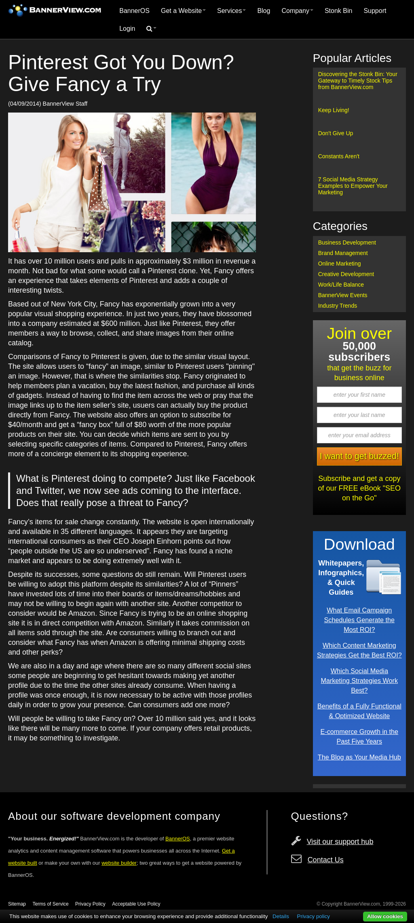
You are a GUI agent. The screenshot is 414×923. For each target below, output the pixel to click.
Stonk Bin (338, 10)
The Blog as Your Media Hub (359, 757)
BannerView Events (343, 295)
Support (374, 10)
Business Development (347, 242)
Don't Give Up (335, 133)
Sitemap (17, 904)
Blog (263, 10)
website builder (119, 863)
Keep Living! (333, 110)
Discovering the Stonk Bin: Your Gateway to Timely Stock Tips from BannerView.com (357, 80)
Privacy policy (313, 916)
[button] (151, 29)
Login (127, 28)
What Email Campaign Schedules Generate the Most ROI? (359, 619)
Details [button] (280, 916)
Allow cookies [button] (385, 916)
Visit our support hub (340, 842)
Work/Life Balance (341, 284)
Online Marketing (339, 263)
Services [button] (231, 10)
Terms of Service (50, 904)
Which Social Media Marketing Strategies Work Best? (359, 680)
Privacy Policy (90, 904)
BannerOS (134, 10)
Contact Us (326, 860)
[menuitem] (134, 11)
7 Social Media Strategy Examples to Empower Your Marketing (353, 186)
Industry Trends (337, 305)
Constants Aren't (338, 156)
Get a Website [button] (183, 10)
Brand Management (343, 253)
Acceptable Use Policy (136, 904)
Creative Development (346, 274)
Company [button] (297, 10)
